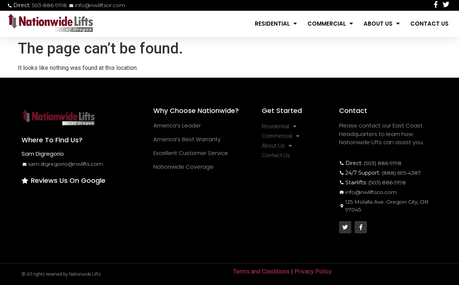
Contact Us (429, 23)
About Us (382, 23)
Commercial (330, 23)
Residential (276, 23)
